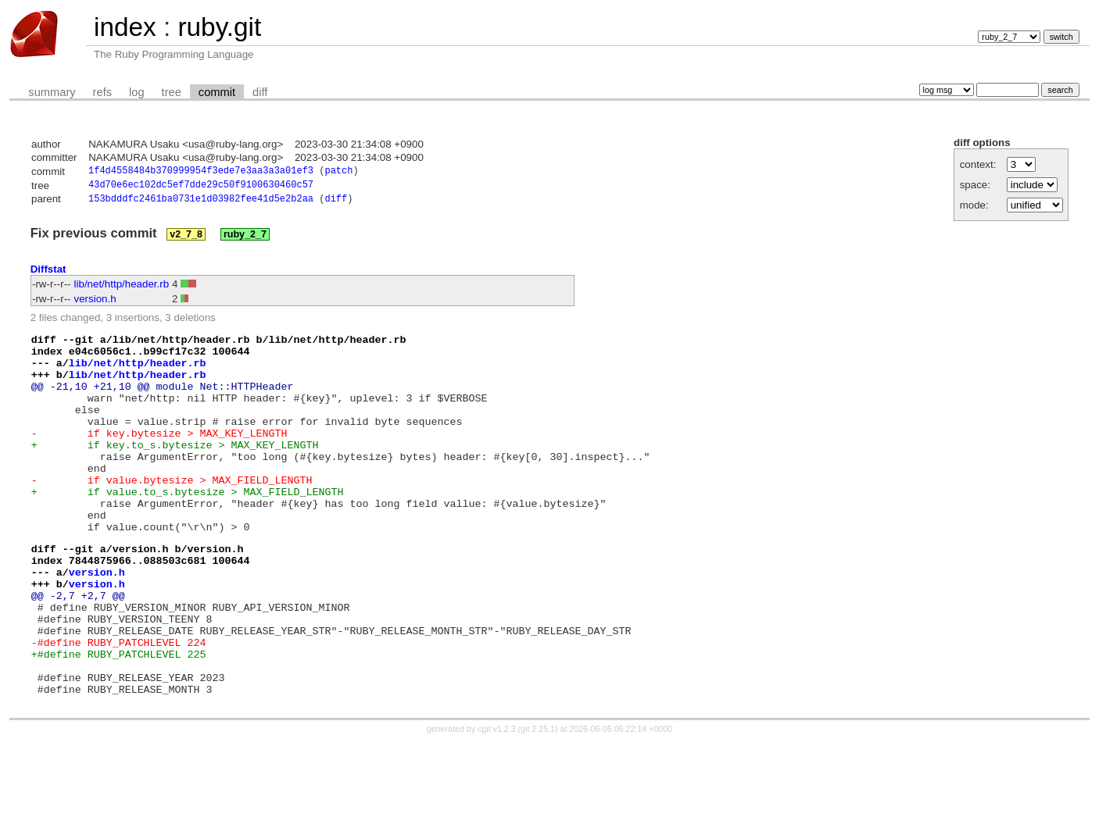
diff (259, 92)
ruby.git (219, 26)
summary (51, 92)
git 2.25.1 (538, 803)
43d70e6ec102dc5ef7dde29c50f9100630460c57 (200, 187)
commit (217, 92)
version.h (95, 303)
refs (102, 92)
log (137, 92)
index (125, 26)
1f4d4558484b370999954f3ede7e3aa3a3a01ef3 (200, 172)
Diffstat (48, 273)
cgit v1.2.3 (497, 803)
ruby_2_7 (245, 238)
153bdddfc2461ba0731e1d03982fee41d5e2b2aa (200, 202)
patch (338, 172)
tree (171, 92)
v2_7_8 (186, 238)
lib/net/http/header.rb (122, 288)
